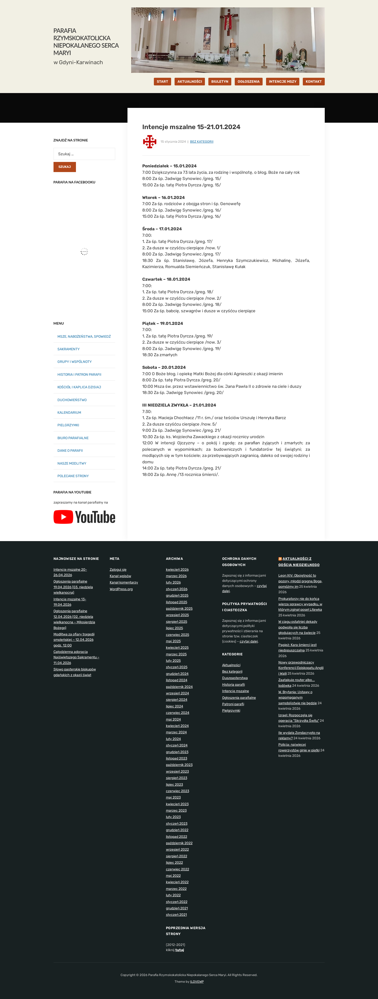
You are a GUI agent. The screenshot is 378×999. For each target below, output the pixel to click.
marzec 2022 (176, 889)
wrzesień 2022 (177, 849)
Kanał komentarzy (124, 582)
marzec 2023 (176, 810)
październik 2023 (179, 765)
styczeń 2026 (176, 589)
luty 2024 (173, 739)
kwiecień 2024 (177, 726)
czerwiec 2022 (177, 869)
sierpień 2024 (176, 700)
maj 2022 (173, 876)
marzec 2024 (176, 732)
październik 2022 (179, 843)
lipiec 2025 (174, 628)
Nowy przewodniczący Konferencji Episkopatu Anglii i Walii (301, 668)
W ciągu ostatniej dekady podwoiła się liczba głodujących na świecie (297, 627)
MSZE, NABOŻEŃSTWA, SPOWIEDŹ (84, 336)
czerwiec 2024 (177, 713)
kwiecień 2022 (177, 882)
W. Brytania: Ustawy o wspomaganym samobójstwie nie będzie (297, 697)
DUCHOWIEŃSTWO (72, 400)
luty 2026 (173, 582)
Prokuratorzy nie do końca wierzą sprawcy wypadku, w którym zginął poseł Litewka (300, 604)
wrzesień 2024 (177, 693)
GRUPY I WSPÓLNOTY (74, 362)
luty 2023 (173, 817)
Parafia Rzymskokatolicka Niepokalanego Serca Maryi (86, 41)
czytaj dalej (249, 641)
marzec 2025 (176, 654)
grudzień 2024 (177, 674)
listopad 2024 (176, 680)
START (162, 81)
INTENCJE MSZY (282, 81)
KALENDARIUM (69, 413)
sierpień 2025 (176, 622)
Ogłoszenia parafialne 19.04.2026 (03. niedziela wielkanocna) (73, 587)
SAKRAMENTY (68, 349)
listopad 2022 (176, 837)
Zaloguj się (118, 570)
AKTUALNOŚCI (190, 81)
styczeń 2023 (176, 824)
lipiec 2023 (174, 785)
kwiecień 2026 (177, 570)
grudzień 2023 (177, 752)
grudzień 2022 (177, 830)
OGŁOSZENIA (249, 81)
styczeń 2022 (176, 902)
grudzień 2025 (177, 595)
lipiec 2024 (174, 706)
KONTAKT (314, 81)
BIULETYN (219, 81)
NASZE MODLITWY (71, 463)
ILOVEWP (197, 981)
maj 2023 (173, 797)
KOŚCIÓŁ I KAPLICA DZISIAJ (79, 387)
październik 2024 (179, 687)
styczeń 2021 (176, 915)
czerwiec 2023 (177, 791)
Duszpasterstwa (235, 678)
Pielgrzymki (231, 710)
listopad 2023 (176, 758)
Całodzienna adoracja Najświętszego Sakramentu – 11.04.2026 (76, 657)
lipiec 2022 (174, 863)
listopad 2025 (176, 602)
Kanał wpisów (120, 576)
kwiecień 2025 (177, 648)
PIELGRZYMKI (68, 425)
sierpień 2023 (176, 778)
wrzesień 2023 (177, 771)
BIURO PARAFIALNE (73, 438)
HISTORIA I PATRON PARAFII (79, 374)
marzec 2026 (176, 576)
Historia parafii (233, 685)
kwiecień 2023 (177, 804)
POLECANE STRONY (73, 476)
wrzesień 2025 (177, 615)
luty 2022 (173, 895)
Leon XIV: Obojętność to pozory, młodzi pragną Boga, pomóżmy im (300, 581)
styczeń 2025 (176, 667)
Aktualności (231, 665)
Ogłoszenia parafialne (239, 698)
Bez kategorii (202, 141)
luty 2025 (173, 661)
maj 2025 (173, 641)
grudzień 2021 (177, 908)
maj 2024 (173, 719)
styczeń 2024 (177, 745)
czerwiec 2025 (177, 635)
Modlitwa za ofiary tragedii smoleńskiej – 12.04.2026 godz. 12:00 (74, 639)
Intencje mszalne (235, 691)
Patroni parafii (233, 704)
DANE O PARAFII (70, 451)
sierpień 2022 (176, 856)
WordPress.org (121, 589)
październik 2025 (179, 609)
